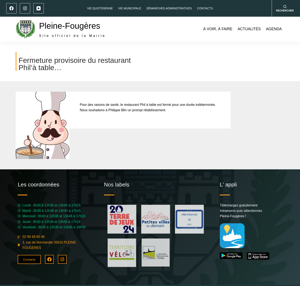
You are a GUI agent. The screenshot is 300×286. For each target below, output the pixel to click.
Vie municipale (129, 8)
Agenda (274, 29)
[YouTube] (38, 8)
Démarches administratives (169, 8)
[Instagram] (25, 8)
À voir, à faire (217, 29)
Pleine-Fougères (69, 25)
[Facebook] (11, 8)
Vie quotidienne (100, 8)
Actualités (249, 29)
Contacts (205, 8)
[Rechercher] (285, 8)
